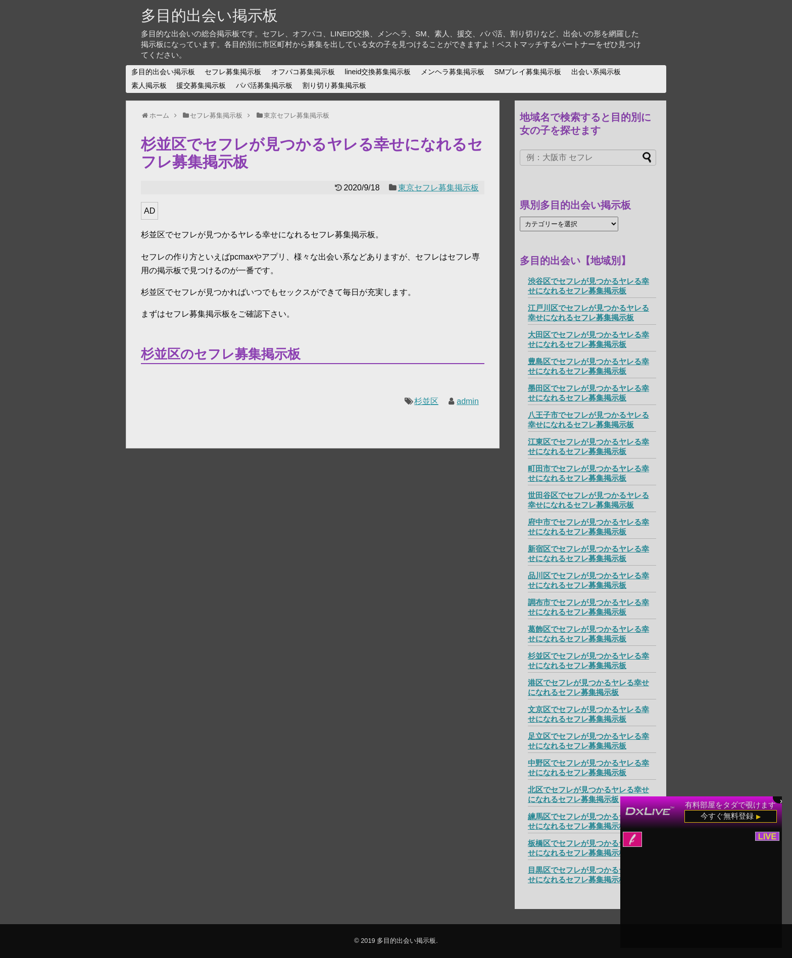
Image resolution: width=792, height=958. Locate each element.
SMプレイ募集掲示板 (527, 72)
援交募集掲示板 (201, 85)
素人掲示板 (149, 85)
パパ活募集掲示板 (264, 85)
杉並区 (426, 401)
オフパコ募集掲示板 (303, 72)
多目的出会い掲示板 (209, 15)
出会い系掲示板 (596, 72)
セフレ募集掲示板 (233, 72)
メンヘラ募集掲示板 (452, 72)
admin (468, 401)
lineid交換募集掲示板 (378, 72)
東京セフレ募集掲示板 (438, 187)
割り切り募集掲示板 (334, 85)
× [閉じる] (782, 800)
